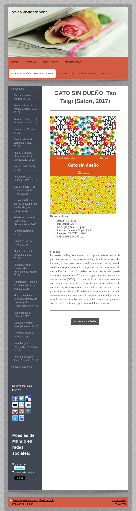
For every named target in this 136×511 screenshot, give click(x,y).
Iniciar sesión (119, 500)
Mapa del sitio (46, 500)
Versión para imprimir (24, 500)
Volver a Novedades (85, 321)
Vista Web (120, 503)
